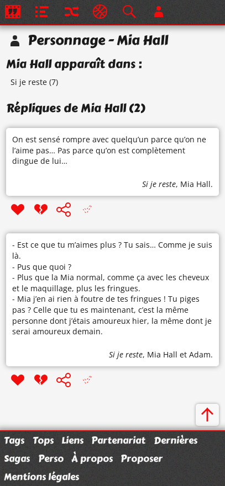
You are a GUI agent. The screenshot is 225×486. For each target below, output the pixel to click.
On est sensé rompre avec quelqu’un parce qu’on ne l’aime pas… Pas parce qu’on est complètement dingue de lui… (109, 150)
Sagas (17, 458)
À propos (92, 458)
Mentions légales (41, 476)
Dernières (175, 440)
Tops (43, 440)
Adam (200, 354)
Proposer (142, 458)
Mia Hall (195, 184)
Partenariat (118, 440)
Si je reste (29, 82)
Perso (51, 458)
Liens (72, 440)
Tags (14, 440)
